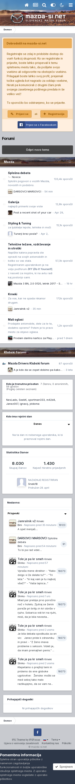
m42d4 (50, 399)
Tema (55, 739)
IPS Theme (18, 739)
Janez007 (12, 403)
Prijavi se (22, 113)
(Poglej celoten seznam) (21, 389)
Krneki (12, 294)
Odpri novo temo (37, 149)
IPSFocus (34, 739)
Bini (20, 525)
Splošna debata (19, 173)
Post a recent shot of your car (32, 212)
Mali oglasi (15, 319)
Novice (16, 177)
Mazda (9, 162)
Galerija (13, 202)
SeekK (23, 399)
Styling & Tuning (19, 223)
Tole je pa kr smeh (31, 559)
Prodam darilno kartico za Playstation (37, 338)
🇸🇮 (45, 739)
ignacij (24, 403)
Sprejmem (64, 766)
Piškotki (66, 743)
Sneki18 (33, 483)
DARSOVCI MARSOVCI (27, 191)
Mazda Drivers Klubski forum (28, 363)
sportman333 (36, 399)
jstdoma (34, 403)
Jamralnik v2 (21, 308)
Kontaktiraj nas (50, 743)
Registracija (56, 113)
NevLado (11, 399)
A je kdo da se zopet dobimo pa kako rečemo (42, 369)
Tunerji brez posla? (26, 233)
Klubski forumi (15, 352)
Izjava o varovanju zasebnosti (21, 743)
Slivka (21, 562)
